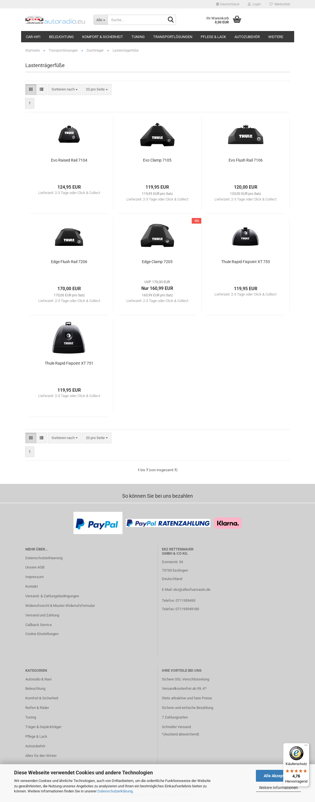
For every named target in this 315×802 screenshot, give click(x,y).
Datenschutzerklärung (115, 791)
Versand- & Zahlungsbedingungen (52, 596)
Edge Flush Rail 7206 (69, 261)
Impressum (34, 577)
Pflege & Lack (213, 37)
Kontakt (31, 586)
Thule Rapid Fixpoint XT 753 (245, 261)
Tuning (138, 37)
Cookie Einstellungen (42, 634)
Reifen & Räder (37, 708)
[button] (227, 4)
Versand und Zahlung (42, 615)
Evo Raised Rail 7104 (69, 160)
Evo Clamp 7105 (157, 160)
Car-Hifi (33, 37)
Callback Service (38, 625)
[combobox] (64, 89)
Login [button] (254, 4)
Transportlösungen (172, 37)
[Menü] (306, 746)
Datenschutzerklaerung (43, 558)
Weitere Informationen (278, 787)
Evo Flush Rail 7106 (246, 160)
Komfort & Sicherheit (102, 37)
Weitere (275, 37)
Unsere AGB (34, 567)
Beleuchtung (61, 37)
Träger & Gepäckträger (43, 727)
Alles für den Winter (41, 755)
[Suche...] (100, 20)
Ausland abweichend (181, 734)
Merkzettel (279, 4)
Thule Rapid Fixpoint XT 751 (69, 363)
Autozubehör (247, 37)
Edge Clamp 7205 (157, 261)
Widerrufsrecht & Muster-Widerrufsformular (60, 605)
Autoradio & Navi (38, 679)
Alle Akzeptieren (278, 776)
